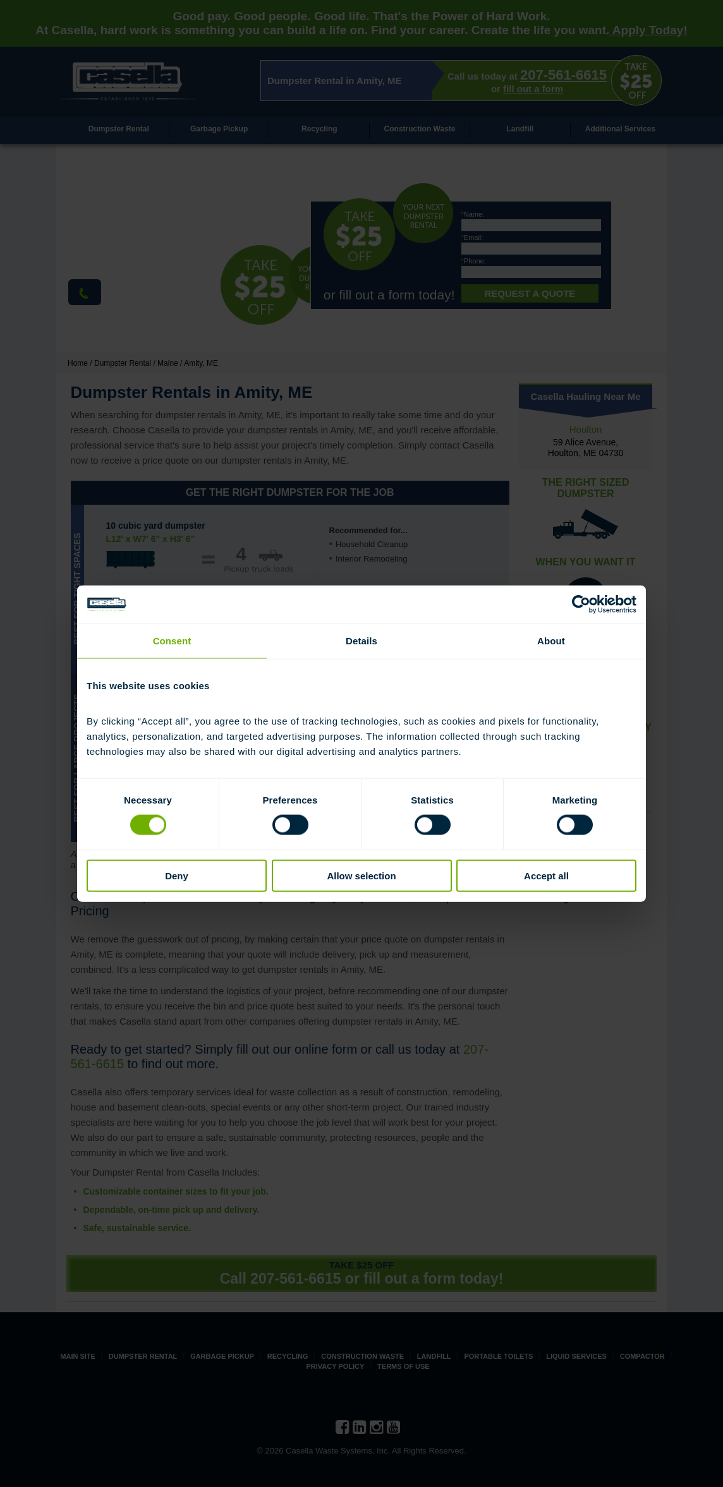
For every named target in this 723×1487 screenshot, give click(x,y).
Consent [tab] (172, 640)
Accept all (546, 875)
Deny (176, 875)
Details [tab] (361, 640)
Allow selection (361, 875)
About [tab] (551, 640)
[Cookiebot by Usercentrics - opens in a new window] (581, 604)
